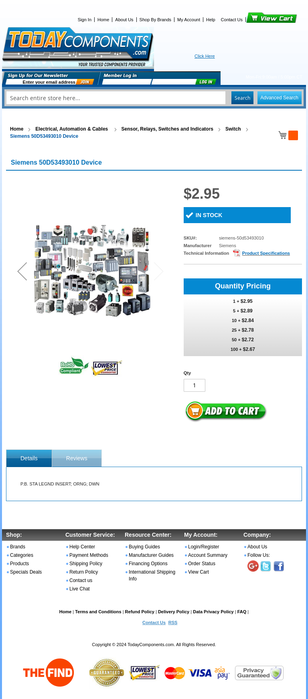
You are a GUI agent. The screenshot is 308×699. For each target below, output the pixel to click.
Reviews (76, 458)
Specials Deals (26, 572)
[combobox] (154, 97)
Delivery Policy (173, 611)
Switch (233, 129)
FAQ (242, 611)
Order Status (201, 563)
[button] (22, 271)
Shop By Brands (156, 19)
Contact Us (232, 19)
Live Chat (79, 589)
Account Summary (207, 555)
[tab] (29, 458)
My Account (188, 19)
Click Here (205, 56)
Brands (17, 547)
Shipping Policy (85, 563)
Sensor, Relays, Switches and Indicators (167, 129)
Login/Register (203, 547)
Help (210, 19)
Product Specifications (266, 253)
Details (29, 458)
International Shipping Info (152, 575)
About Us (124, 19)
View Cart (258, 19)
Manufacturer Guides (151, 555)
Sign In (84, 19)
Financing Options (148, 563)
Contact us (80, 580)
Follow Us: (258, 555)
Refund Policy (139, 611)
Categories (21, 555)
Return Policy (83, 572)
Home (103, 19)
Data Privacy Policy (213, 611)
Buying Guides (144, 547)
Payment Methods (88, 555)
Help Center (82, 547)
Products (19, 563)
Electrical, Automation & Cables (72, 129)
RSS (173, 622)
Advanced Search (279, 98)
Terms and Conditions (98, 611)
